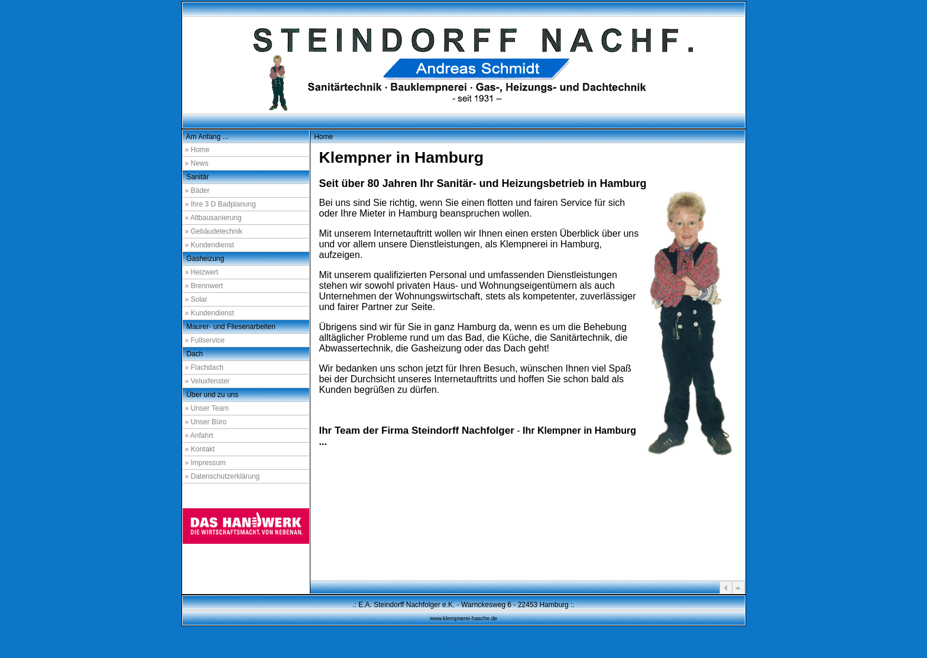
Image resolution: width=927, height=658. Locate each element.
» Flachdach (204, 367)
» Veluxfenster (207, 381)
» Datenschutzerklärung (222, 476)
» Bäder (197, 190)
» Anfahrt (199, 435)
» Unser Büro (206, 422)
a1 (729, 561)
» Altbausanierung (213, 218)
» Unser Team (207, 408)
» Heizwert (202, 272)
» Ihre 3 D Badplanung (220, 204)
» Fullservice (205, 340)
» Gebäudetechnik (213, 231)
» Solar (196, 299)
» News (197, 163)
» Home (197, 150)
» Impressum (205, 463)
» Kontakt (200, 449)
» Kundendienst (209, 245)
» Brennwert (204, 286)
